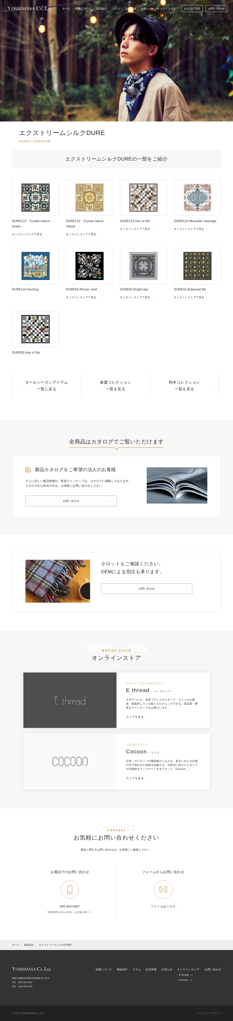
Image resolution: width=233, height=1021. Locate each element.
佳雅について (104, 969)
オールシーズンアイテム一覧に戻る (46, 385)
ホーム (16, 944)
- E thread (183, 974)
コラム (137, 969)
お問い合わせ (71, 500)
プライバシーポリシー (209, 1013)
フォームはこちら (163, 906)
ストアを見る (135, 716)
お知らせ (166, 969)
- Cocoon (182, 979)
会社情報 (151, 969)
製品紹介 (29, 944)
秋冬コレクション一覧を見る (184, 385)
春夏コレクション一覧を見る (115, 385)
